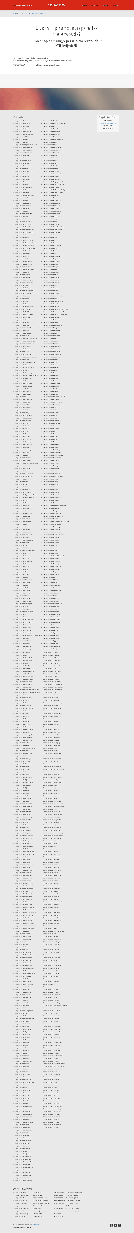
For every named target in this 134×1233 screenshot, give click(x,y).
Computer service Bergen (22, 237)
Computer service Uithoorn (23, 1077)
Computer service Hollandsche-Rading (54, 190)
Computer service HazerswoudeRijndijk (54, 123)
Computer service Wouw (50, 928)
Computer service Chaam (22, 381)
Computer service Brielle (22, 335)
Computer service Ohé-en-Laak (52, 590)
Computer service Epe (21, 524)
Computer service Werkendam (52, 756)
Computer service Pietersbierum (24, 729)
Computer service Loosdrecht (51, 405)
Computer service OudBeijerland (24, 671)
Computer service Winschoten (52, 857)
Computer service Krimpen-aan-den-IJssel (55, 314)
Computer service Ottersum (23, 668)
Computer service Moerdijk (51, 466)
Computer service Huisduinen (51, 232)
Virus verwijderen (73, 1203)
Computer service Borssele (22, 304)
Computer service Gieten (22, 564)
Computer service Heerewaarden (52, 137)
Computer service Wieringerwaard (53, 780)
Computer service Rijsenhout (23, 788)
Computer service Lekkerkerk (51, 357)
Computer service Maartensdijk (52, 420)
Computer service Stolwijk (22, 1008)
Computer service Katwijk (50, 267)
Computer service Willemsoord (52, 838)
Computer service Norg (49, 572)
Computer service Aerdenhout (23, 129)
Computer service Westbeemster (52, 761)
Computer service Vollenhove (51, 660)
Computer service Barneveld (23, 206)
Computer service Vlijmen (22, 1172)
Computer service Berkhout (23, 253)
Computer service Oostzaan (51, 625)
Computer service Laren (50, 333)
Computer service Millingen (51, 463)
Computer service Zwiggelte (51, 1122)
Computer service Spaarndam (23, 957)
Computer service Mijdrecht (51, 460)
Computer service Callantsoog (23, 373)
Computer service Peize (21, 713)
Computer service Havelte (50, 121)
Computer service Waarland (51, 705)
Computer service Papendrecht (24, 708)
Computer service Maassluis (51, 428)
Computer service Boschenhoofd (24, 306)
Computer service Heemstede (51, 131)
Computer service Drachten (23, 460)
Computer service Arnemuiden (24, 171)
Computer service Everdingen (23, 535)
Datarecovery (37, 1208)
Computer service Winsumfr (51, 865)
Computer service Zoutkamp (51, 1040)
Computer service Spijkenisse (23, 965)
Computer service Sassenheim (23, 838)
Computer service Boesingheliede (24, 290)
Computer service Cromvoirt (23, 391)
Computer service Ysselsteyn (51, 942)
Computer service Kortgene (51, 306)
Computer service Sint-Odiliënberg (25, 915)
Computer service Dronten (22, 468)
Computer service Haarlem (22, 617)
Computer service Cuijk (21, 397)
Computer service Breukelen (23, 333)
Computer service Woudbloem (52, 918)
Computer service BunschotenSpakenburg (27, 357)
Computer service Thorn (22, 1050)
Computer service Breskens (22, 330)
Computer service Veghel (22, 1124)
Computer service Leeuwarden (52, 346)
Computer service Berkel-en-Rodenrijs (26, 248)
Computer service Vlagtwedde (23, 1162)
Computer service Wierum (50, 785)
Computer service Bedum (22, 208)
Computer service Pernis (22, 716)
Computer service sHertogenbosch (25, 894)
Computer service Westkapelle (52, 766)
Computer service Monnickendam (53, 476)
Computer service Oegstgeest (51, 585)
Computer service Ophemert (51, 635)
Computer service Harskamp (23, 646)
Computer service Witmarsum (51, 878)
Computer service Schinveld (23, 859)
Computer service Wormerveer (52, 912)
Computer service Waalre (50, 697)
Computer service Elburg (22, 505)
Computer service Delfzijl (22, 412)
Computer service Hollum (50, 195)
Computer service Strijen (22, 1013)
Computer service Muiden (50, 489)
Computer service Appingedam (24, 166)
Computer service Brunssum (23, 349)
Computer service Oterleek (22, 663)
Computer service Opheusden (51, 638)
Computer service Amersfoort (23, 147)
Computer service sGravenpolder (24, 886)
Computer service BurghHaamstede (25, 362)
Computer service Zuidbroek (51, 1045)
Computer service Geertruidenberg (25, 550)
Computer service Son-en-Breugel (24, 955)
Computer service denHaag (22, 428)
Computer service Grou (21, 606)
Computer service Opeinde (50, 630)
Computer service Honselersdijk (52, 200)
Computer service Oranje (50, 649)
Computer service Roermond (23, 798)
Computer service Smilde (22, 944)
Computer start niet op (21, 1214)
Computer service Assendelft (23, 179)
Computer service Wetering (51, 774)
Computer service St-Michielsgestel (25, 973)
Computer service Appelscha (23, 163)
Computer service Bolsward (23, 293)
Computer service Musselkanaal (52, 497)
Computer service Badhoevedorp (24, 195)
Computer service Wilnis (50, 843)
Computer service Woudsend (51, 926)
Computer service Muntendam (52, 495)
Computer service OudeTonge (23, 697)
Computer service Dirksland (23, 439)
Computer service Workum (51, 907)
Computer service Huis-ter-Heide (52, 229)
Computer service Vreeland (51, 674)
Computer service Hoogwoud (51, 219)
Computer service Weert (50, 748)
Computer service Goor (21, 577)
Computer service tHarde (22, 1045)
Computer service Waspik (50, 735)
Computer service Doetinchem (23, 444)
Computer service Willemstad (51, 841)
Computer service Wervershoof (52, 759)
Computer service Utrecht (22, 1098)
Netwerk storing (58, 1208)
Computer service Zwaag (50, 1095)
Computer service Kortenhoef (51, 304)
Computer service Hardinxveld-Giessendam (27, 635)
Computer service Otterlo (22, 666)
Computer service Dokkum (22, 447)
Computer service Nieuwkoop (51, 527)
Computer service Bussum (22, 365)
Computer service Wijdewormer (52, 796)
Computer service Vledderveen (24, 1167)
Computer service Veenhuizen (23, 1117)
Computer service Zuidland (51, 1058)
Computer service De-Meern (23, 407)
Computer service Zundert (50, 1085)
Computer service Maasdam (51, 426)
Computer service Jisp (49, 251)
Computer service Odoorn (50, 582)
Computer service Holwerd (50, 198)
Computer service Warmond (51, 729)
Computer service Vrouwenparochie (53, 687)
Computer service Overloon (23, 703)
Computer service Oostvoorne (51, 622)
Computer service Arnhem (22, 174)
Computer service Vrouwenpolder (53, 689)
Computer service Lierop (50, 370)
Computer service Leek (49, 338)
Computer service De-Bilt (22, 405)
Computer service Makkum (50, 434)
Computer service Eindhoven (23, 503)
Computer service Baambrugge (24, 187)
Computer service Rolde (22, 801)
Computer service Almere (22, 142)
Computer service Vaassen (22, 1103)
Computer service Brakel (22, 322)
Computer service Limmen (50, 378)
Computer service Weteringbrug (52, 777)
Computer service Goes (21, 572)
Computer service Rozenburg (23, 817)
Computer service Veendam (23, 1111)
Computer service (20, 1211)
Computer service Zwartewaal (51, 1114)
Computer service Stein (21, 1000)
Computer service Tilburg (22, 1056)
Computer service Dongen (22, 452)
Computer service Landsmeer (51, 330)
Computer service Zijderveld (51, 1016)
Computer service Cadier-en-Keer (24, 367)
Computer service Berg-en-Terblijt (24, 229)
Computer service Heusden (51, 168)
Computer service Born (21, 301)
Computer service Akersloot (23, 131)
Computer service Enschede (23, 521)
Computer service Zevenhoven (52, 1008)
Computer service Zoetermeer (51, 1026)
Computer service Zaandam (51, 949)
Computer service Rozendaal (23, 820)
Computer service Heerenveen (51, 134)
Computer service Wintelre (51, 867)
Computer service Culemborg (23, 399)
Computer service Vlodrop (22, 1178)
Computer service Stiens (22, 1005)
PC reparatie (57, 1214)
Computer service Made (50, 431)
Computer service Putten (22, 743)
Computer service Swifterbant (23, 1024)
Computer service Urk (21, 1087)
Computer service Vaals (21, 1101)
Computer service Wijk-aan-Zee (52, 801)
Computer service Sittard (22, 931)
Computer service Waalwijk (51, 700)
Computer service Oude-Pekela (24, 676)
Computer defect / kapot (22, 1195)
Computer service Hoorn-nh (51, 224)
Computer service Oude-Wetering (24, 679)
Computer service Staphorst (23, 989)
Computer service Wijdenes (51, 793)
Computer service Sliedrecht (23, 934)
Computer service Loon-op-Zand (52, 402)
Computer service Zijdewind (51, 1018)
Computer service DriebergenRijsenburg (26, 463)
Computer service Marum (50, 436)
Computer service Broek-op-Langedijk (26, 341)
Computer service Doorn (22, 455)
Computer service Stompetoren (24, 1011)
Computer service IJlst (49, 240)
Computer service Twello (22, 1063)
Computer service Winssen (51, 859)
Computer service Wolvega (51, 904)
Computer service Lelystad (50, 359)
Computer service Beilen (22, 216)
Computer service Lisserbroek (51, 383)
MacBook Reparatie (59, 1200)
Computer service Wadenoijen (52, 711)
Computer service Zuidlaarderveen (53, 1056)
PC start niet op (58, 1216)
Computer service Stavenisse (23, 992)
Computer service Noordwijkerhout (53, 564)
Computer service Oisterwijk (51, 596)
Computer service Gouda (22, 585)
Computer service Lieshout (50, 373)
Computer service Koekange (51, 293)
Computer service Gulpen (22, 609)
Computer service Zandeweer (51, 963)
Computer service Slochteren (23, 936)
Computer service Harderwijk (23, 633)
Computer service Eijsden (22, 500)
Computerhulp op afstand (41, 1200)
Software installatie (73, 1195)
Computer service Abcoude (22, 123)
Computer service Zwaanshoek (52, 1101)
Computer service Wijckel (50, 790)
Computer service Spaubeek (23, 963)
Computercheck (37, 1192)
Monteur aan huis (59, 1203)
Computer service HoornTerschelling (53, 227)
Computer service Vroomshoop (52, 682)
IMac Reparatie (37, 1214)
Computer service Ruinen (22, 825)
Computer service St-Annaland (24, 971)
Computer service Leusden (50, 365)
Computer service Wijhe (50, 798)
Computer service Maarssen (51, 418)
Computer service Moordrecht (51, 487)
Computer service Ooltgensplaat (52, 603)
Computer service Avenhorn (23, 182)
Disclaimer (36, 1224)
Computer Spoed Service (22, 5)
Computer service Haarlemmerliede (25, 619)
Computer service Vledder (22, 1164)
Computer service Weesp (50, 750)
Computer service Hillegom (51, 171)
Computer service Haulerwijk (23, 649)
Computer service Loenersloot (51, 399)
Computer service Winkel (50, 851)
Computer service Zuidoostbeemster (53, 1063)
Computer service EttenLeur (23, 529)
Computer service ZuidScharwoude (53, 1066)
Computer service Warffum (51, 724)
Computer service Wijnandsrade (52, 814)
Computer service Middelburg (51, 450)
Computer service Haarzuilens (23, 622)
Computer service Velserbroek (23, 1138)
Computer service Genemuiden (24, 561)
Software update (73, 1198)
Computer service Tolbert (22, 1058)
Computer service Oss (21, 655)
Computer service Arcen (22, 168)
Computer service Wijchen (50, 788)
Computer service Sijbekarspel (23, 899)
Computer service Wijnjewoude (52, 822)
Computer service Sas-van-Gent (24, 835)
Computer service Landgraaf (51, 328)
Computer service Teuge (22, 1042)
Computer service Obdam (50, 580)
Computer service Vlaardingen (23, 1159)
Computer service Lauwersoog (51, 335)
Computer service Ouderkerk (23, 687)
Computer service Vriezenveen (52, 679)
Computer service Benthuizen (23, 224)
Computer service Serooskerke (23, 870)
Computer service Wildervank (51, 830)
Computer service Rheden (22, 769)
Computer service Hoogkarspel (52, 211)
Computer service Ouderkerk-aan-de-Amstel (27, 689)
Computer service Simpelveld (23, 904)
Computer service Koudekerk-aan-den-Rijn (55, 309)
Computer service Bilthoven (23, 272)
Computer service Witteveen (51, 888)
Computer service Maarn (50, 415)
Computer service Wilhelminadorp (53, 833)
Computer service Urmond (22, 1090)
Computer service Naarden (50, 503)
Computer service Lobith (50, 389)
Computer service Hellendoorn (52, 147)
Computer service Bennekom (23, 222)
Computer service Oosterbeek (51, 611)
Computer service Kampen (50, 264)
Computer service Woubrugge (52, 915)
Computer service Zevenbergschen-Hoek (55, 1005)
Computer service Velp (21, 1133)
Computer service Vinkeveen (23, 1156)
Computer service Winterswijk (52, 870)
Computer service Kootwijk (51, 298)
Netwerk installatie (59, 1206)
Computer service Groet (22, 596)
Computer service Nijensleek (51, 542)
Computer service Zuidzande (51, 1077)
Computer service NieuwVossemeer (53, 535)
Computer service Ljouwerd (51, 386)
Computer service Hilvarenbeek (52, 174)
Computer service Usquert (22, 1095)
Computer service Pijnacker (23, 732)
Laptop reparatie (58, 1195)
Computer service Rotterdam (23, 811)
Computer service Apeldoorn (23, 160)
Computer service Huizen (50, 237)
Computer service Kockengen (51, 288)
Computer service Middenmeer (52, 458)
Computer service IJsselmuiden (52, 245)
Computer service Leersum (50, 344)
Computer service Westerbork (51, 764)
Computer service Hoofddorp (51, 203)
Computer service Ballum (22, 200)
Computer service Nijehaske (51, 540)
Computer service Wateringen (51, 745)
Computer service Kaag (49, 259)
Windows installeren (74, 1208)
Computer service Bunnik (22, 351)
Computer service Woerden (51, 894)
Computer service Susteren (22, 1021)
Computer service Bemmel (22, 219)
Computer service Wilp (49, 846)
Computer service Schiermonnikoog (25, 851)
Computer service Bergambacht (24, 232)
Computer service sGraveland (23, 878)
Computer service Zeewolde (51, 981)
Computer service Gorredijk (23, 582)
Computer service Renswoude (23, 764)
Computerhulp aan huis (40, 1198)
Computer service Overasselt (23, 700)
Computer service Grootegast (23, 603)
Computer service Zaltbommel (52, 957)
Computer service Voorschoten (52, 666)
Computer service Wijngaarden (52, 820)
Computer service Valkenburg (23, 1106)
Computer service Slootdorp (23, 939)
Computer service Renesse (22, 761)
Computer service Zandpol (51, 968)
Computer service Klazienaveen (52, 280)
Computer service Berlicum (22, 256)
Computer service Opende (50, 633)
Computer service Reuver (22, 766)
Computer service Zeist (49, 987)
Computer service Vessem (22, 1148)
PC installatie (57, 1211)
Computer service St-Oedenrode (24, 979)
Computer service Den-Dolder (23, 418)
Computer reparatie (20, 1206)
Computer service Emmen (22, 516)
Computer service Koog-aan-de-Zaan (53, 296)
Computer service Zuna (50, 1082)
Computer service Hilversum (51, 176)
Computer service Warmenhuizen (53, 727)
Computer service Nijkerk (50, 545)
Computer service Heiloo (50, 145)
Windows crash (72, 1206)
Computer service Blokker (22, 285)
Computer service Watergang (51, 743)
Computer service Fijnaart (22, 537)
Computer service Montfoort (51, 481)
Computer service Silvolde (22, 902)
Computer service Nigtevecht (51, 537)
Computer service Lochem (50, 391)
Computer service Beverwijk (23, 267)
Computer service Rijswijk (22, 790)
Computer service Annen (22, 158)
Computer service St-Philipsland (24, 984)
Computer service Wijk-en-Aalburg (53, 804)
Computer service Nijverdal (51, 550)
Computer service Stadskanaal (23, 987)
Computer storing (20, 1216)
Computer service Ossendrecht (24, 658)
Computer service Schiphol (22, 862)
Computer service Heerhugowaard (53, 139)
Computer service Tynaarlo (22, 1066)
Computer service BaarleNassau (24, 190)
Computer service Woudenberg (52, 920)
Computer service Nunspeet (51, 574)
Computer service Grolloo (22, 598)
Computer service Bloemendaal (24, 283)
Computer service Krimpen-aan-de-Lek (54, 312)
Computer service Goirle (22, 574)
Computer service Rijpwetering (24, 782)
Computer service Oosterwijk (51, 619)
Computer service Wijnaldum (51, 811)
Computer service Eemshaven (23, 492)
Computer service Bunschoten (23, 354)
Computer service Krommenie (51, 317)
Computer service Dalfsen (22, 402)
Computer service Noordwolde (52, 566)
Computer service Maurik (50, 439)
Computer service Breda (22, 325)
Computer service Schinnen (23, 857)
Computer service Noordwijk (51, 558)
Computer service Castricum (23, 378)
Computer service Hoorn (50, 222)
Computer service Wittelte (50, 881)
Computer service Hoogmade (51, 213)
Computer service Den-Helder (23, 420)
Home (15, 13)
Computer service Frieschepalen (24, 548)
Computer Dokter (20, 1198)
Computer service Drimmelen (23, 466)
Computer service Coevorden (23, 383)
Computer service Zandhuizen (52, 965)
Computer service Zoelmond (51, 1024)
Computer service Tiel (21, 1053)
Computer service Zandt (50, 971)
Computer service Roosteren (23, 809)
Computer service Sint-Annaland (24, 907)
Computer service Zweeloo (51, 1119)
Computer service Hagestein (23, 627)
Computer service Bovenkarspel (24, 314)
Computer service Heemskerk (51, 129)
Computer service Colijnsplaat (23, 386)
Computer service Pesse (22, 719)
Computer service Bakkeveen (23, 198)
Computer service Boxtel (22, 320)
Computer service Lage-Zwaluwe (52, 325)
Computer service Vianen (22, 1151)
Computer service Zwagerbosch (52, 1103)
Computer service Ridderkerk (23, 777)
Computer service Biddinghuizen (24, 269)
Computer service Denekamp (23, 426)
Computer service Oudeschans (24, 695)
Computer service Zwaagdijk (51, 1098)
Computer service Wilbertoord (52, 827)
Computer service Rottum (22, 814)
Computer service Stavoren (22, 995)
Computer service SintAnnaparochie (25, 926)
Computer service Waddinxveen (52, 708)
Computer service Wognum (51, 896)
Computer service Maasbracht (51, 423)
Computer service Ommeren (51, 601)
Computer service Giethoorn (23, 566)
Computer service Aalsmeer (23, 121)
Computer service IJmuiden (51, 243)
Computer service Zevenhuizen (52, 1011)
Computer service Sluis (21, 942)
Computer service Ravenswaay (24, 756)
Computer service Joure (49, 253)
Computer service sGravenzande (24, 888)
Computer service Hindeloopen (52, 179)
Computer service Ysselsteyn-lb (52, 944)
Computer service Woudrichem (52, 923)
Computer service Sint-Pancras (24, 920)
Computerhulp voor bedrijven (42, 1203)
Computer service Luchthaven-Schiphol (54, 410)
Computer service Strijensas (23, 1016)
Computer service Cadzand (22, 370)
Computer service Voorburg (51, 663)
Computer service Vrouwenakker (52, 684)
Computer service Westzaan (51, 772)
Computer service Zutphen (51, 1090)
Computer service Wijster (50, 825)
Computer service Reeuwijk (23, 759)
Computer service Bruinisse (23, 346)
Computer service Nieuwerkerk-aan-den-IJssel (56, 521)
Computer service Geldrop (22, 556)
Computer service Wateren (51, 740)
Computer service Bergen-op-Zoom (25, 243)
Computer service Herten (50, 163)
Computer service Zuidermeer (51, 1050)
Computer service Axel (21, 184)
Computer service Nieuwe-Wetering (53, 516)
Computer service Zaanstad (51, 955)
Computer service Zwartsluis (51, 1117)
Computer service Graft (21, 588)
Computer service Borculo (22, 296)
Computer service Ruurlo (22, 827)
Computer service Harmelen (23, 643)
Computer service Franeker (22, 545)
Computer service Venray (22, 1146)
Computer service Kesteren (50, 274)
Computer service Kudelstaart (51, 322)
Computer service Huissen (50, 235)
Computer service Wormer (50, 910)
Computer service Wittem (50, 883)
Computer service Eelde (21, 487)
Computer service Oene (49, 588)
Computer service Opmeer (50, 643)
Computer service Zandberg (51, 960)
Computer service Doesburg (23, 442)
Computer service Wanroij (50, 719)
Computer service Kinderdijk (51, 277)
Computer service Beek (21, 211)
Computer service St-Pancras (23, 981)
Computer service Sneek (22, 947)
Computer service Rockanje (23, 793)
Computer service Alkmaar (22, 137)
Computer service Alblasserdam (24, 134)
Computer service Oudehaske (23, 682)
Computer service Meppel (50, 447)
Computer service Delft (21, 410)
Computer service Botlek (22, 312)
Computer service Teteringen (23, 1040)
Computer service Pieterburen (23, 727)
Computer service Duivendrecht (24, 474)
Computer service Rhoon (22, 774)
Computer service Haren (22, 638)
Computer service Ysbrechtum (52, 939)
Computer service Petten (22, 721)
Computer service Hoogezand (51, 208)
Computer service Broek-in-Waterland (26, 338)
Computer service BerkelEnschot (24, 251)
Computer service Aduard (22, 126)
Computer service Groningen (23, 601)
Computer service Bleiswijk (22, 277)
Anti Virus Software (20, 1192)
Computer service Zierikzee (51, 1013)
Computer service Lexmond (51, 367)
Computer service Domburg (23, 450)
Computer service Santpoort (23, 830)
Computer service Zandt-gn (51, 973)
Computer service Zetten (50, 997)
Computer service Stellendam (23, 1003)
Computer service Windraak (51, 849)
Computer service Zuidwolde (51, 1072)
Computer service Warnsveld (51, 732)
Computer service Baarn (22, 192)
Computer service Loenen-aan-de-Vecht (54, 397)
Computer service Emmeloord (23, 513)
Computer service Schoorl (22, 867)
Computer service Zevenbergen (52, 1003)
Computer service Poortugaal (23, 735)
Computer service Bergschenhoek (24, 245)
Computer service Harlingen (23, 641)
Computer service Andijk (22, 155)
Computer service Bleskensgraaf (24, 280)
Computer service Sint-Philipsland (25, 923)
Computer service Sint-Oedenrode (25, 918)
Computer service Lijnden (50, 375)
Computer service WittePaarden (52, 886)
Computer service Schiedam (23, 849)
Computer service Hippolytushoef (53, 182)
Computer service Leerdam (50, 341)
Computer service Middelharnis (52, 452)
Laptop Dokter (37, 1216)
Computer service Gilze (21, 569)
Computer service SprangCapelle (24, 968)
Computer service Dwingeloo (23, 476)
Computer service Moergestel (51, 468)
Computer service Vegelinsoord (24, 1122)
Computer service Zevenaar (51, 1000)
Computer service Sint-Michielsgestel (25, 912)
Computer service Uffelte (22, 1072)
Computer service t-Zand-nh (23, 1029)
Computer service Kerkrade (51, 272)
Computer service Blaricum (22, 274)
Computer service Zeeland (50, 979)
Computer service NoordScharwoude (53, 556)
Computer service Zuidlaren (51, 1061)
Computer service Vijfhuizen (23, 1154)
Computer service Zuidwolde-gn (52, 1074)
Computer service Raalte (22, 745)
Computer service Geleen (22, 558)
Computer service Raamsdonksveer (25, 748)
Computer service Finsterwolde (24, 540)
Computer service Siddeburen (23, 896)
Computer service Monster (50, 479)
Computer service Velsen (22, 1135)
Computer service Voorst (50, 668)
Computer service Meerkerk (51, 444)
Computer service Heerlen (50, 142)
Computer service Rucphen (22, 822)
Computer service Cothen (22, 389)
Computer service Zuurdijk (51, 1093)
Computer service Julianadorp (51, 256)
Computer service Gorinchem (23, 580)
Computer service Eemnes (22, 489)
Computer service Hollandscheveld (53, 192)
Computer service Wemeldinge (52, 753)
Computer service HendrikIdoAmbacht (54, 158)
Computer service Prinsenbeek (24, 737)
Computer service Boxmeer (22, 317)
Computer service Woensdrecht (52, 891)
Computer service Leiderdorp (51, 351)
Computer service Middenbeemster (53, 455)
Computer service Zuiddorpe (51, 1048)
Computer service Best (21, 259)
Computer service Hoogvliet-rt (51, 216)
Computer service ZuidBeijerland (52, 1042)
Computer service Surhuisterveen (24, 1018)
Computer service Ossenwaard (24, 660)
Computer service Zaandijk (51, 952)
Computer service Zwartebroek (52, 1111)
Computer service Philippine (23, 724)
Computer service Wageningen (52, 716)
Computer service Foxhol (22, 542)
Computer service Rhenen (22, 772)
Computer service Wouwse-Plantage (53, 931)
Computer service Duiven (22, 471)
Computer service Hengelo (50, 160)
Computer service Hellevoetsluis (52, 150)
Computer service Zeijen (50, 984)
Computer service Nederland (51, 508)
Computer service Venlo (22, 1143)
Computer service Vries (50, 676)
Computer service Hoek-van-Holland (53, 184)
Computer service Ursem (22, 1093)
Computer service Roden (22, 796)
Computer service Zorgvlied (51, 1034)
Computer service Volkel (50, 658)
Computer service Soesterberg (23, 952)
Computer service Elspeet (22, 508)
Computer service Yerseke (50, 936)
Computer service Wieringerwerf (52, 782)
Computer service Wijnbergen (51, 817)
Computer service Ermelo (22, 527)
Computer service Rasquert (22, 750)
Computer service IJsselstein (51, 248)
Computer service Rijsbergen (23, 785)
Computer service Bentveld (22, 227)
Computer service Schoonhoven (24, 865)
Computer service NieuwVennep (52, 532)
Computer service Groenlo (22, 593)
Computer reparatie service (22, 1208)
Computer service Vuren (50, 695)
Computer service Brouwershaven (24, 344)
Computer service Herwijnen (51, 166)
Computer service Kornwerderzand (53, 301)
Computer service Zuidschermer (52, 1069)
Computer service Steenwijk (23, 997)
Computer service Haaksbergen (24, 611)
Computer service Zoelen (50, 1021)
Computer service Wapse (50, 721)
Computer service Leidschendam (52, 354)
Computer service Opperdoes (51, 646)
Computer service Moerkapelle (52, 471)
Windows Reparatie (73, 1211)
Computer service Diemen (22, 436)
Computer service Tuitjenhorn (23, 1061)
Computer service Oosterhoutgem (53, 617)
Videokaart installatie (74, 1200)
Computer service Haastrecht (23, 625)
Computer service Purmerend (23, 740)
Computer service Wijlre (50, 809)
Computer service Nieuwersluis (52, 524)
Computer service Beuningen (23, 261)
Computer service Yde (49, 934)
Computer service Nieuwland (51, 529)
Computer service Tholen (22, 1048)
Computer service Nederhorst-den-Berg (54, 505)
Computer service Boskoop (22, 309)
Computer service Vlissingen (23, 1175)
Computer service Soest (21, 949)
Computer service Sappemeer (23, 833)
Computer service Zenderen (51, 992)
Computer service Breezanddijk (24, 328)
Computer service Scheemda (23, 843)
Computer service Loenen (50, 394)
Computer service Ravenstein (23, 753)
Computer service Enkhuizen (23, 519)
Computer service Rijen (21, 780)
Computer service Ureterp (22, 1085)
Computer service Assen (22, 176)
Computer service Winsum (51, 862)
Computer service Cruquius (23, 394)
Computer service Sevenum (23, 872)
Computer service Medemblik (51, 442)
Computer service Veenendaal (23, 1114)
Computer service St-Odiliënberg (24, 976)
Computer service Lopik (50, 407)
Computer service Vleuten (22, 1170)
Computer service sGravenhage (24, 883)
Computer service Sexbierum (23, 875)
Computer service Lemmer (50, 362)
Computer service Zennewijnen (52, 995)
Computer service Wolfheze (51, 899)
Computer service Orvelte (22, 652)
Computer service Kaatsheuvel (51, 261)
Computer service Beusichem (23, 264)
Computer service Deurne (22, 431)
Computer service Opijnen (50, 641)
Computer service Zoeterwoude (52, 1029)
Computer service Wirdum (50, 872)
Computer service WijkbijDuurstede (53, 806)
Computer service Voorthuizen (52, 671)
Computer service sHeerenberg (24, 891)
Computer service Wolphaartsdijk (53, 902)
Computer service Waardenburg (52, 703)
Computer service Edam (22, 481)
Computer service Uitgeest (22, 1074)
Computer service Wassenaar (51, 737)
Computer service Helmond (51, 153)
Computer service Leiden (50, 349)
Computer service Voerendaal (23, 1180)
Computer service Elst (21, 511)
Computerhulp (37, 1195)
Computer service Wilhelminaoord (53, 835)
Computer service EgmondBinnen (24, 497)
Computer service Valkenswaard (24, 1109)
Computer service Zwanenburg (52, 1109)
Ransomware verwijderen (75, 1192)
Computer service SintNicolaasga (24, 928)
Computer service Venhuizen (23, 1140)
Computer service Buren (22, 359)
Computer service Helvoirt (50, 155)
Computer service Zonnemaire (52, 1032)
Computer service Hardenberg (23, 630)
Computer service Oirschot (50, 593)
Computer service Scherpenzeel (24, 846)
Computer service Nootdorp (51, 569)
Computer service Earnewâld (23, 479)
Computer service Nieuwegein (51, 519)
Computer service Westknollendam (53, 769)
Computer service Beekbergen (23, 213)
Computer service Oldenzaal (51, 598)
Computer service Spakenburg (23, 960)
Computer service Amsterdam (23, 153)
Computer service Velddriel (22, 1127)
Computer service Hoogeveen (51, 206)
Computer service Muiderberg (51, 492)
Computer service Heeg (49, 126)
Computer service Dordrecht (23, 458)
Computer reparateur (21, 1203)
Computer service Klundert (50, 285)
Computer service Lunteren (51, 412)
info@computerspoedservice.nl (108, 123)
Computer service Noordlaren (51, 553)
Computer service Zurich (50, 1087)
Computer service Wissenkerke (52, 875)
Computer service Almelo (22, 139)
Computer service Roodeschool (24, 804)
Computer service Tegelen (22, 1032)
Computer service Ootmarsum (51, 627)
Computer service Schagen (22, 841)
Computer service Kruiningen (51, 320)
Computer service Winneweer (51, 854)
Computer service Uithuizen (23, 1079)
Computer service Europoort (23, 532)
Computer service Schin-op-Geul (24, 854)
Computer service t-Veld (22, 1026)
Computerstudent (38, 1206)
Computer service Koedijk (50, 290)
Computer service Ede (21, 484)
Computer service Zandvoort (51, 976)
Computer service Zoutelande (51, 1037)
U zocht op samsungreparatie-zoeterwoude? (32, 13)
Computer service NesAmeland (52, 513)
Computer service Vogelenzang (52, 652)
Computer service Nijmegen (51, 548)
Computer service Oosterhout (51, 614)
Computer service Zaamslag (51, 947)
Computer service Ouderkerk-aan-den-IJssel (27, 692)
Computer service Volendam (51, 655)
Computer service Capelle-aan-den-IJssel (26, 375)
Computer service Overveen (23, 705)
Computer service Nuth (49, 577)
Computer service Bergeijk (22, 235)
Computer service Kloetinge (51, 283)
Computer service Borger (22, 298)
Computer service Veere (22, 1119)
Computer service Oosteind (51, 609)
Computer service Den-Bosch (23, 415)
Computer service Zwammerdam (52, 1106)
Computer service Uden (21, 1069)
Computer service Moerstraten (51, 474)
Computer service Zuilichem (51, 1079)
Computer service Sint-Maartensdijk (25, 910)
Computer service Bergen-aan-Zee (24, 240)
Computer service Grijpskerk (23, 590)
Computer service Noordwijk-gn (52, 561)
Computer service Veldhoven (23, 1130)
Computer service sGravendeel (24, 881)
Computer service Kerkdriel (51, 269)
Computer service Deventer (23, 434)
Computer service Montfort (51, 484)
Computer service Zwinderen (51, 1127)
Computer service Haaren (22, 614)
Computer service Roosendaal (23, 806)
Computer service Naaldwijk (51, 500)
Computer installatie (21, 1200)
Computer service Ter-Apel (22, 1034)
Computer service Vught (50, 692)
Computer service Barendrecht (23, 203)
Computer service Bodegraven (23, 288)
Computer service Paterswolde (24, 711)
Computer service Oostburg (51, 606)
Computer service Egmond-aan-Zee (25, 495)
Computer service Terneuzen (23, 1037)
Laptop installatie (59, 1192)
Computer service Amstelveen (23, 150)
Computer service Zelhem (50, 989)
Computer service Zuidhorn (51, 1053)
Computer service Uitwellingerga (24, 1082)
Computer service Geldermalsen (24, 553)
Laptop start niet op (59, 1198)
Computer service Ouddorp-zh (24, 674)
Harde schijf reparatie (39, 1211)
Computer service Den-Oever (23, 423)
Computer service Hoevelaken (51, 187)
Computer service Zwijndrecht (52, 1124)
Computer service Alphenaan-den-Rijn (26, 145)
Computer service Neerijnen (51, 511)
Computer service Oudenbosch (24, 684)
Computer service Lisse (49, 381)
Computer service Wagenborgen (52, 713)
